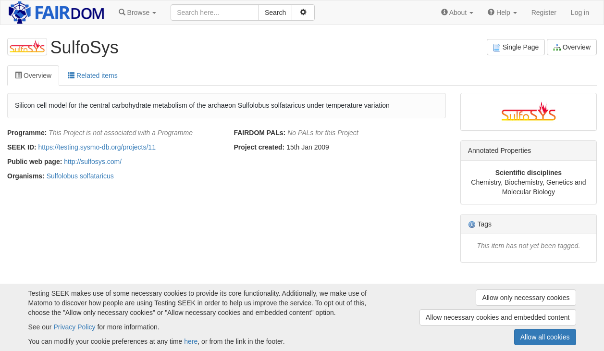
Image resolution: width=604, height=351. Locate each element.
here (190, 341)
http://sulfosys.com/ (93, 161)
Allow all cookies (545, 337)
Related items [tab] (92, 75)
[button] (137, 12)
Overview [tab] (33, 75)
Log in (580, 12)
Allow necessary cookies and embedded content (498, 317)
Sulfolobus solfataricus (80, 176)
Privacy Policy (74, 327)
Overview (572, 47)
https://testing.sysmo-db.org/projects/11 (97, 147)
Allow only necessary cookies (525, 297)
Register (543, 12)
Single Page (516, 47)
